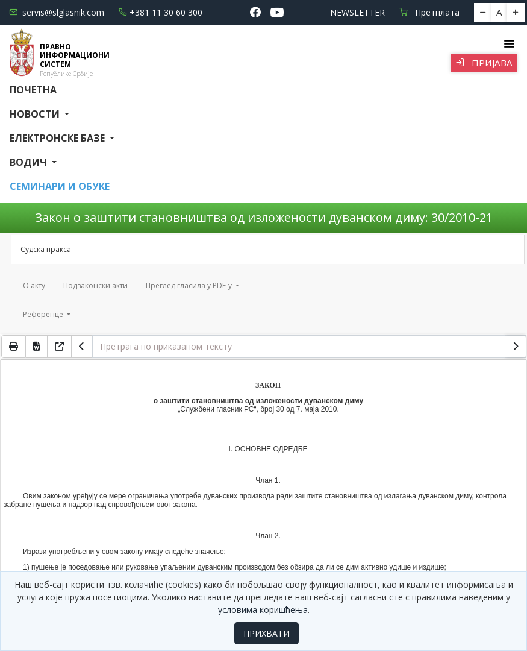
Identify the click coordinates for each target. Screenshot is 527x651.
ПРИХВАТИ (266, 633)
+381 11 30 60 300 (160, 12)
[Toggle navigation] (508, 44)
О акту (34, 285)
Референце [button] (44, 314)
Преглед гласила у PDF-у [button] (190, 285)
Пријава (484, 63)
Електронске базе (58, 138)
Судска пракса (45, 249)
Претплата (429, 12)
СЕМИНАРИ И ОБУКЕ (60, 186)
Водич (29, 162)
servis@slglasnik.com (56, 12)
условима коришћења (263, 609)
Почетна (33, 89)
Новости (36, 114)
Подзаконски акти (95, 285)
